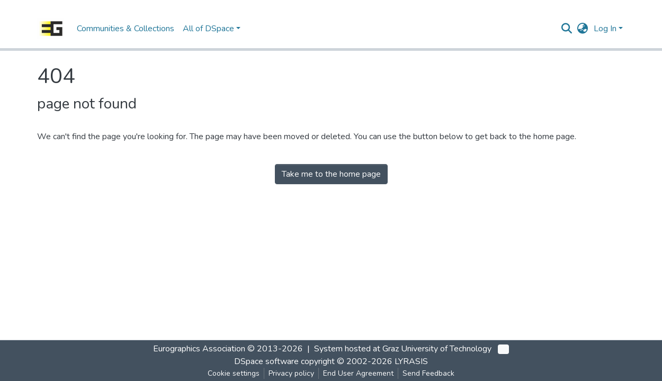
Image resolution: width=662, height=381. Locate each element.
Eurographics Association (199, 349)
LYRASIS (411, 361)
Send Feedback (428, 373)
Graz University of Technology (436, 349)
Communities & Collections (125, 28)
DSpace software (266, 361)
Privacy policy (291, 373)
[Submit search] (567, 28)
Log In (605, 28)
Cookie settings (234, 373)
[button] (583, 28)
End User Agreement (358, 373)
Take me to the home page (331, 174)
